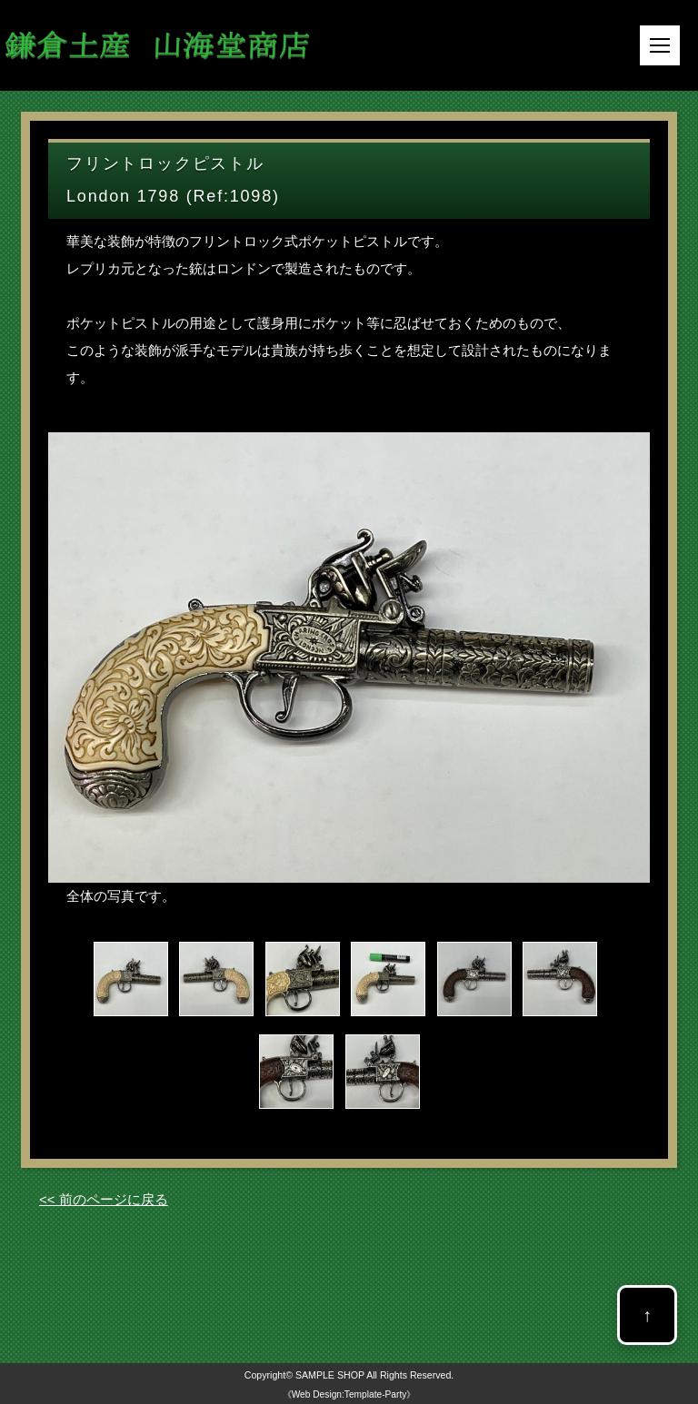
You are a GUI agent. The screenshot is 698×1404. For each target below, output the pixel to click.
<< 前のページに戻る (103, 1199)
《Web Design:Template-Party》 (349, 1394)
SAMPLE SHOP (329, 1374)
